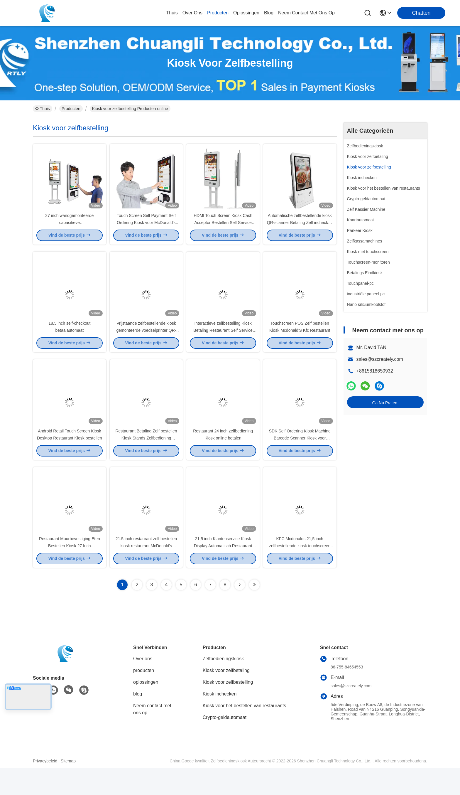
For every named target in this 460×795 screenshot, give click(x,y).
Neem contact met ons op (152, 736)
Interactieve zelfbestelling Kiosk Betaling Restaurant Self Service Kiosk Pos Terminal (223, 343)
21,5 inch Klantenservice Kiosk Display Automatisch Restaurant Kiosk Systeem (223, 572)
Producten (71, 108)
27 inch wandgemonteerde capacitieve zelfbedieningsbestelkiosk (69, 229)
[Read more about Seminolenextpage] (239, 612)
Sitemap (68, 788)
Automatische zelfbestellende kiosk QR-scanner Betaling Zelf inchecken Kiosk (300, 229)
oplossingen (246, 12)
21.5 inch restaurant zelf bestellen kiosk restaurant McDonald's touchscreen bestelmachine (146, 572)
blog (268, 12)
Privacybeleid (45, 788)
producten (218, 12)
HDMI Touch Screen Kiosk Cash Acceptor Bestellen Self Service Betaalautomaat (223, 229)
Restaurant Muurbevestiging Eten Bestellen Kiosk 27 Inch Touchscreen (69, 572)
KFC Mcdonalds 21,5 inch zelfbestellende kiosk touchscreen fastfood (299, 572)
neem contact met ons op (306, 12)
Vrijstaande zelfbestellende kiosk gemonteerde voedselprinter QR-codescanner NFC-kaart (146, 343)
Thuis (172, 12)
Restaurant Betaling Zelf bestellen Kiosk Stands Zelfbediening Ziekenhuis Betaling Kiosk (146, 458)
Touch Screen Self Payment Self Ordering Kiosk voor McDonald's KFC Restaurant (146, 229)
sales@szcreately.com (379, 359)
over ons (192, 12)
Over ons (142, 685)
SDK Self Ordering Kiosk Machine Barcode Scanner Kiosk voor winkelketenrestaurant (300, 458)
